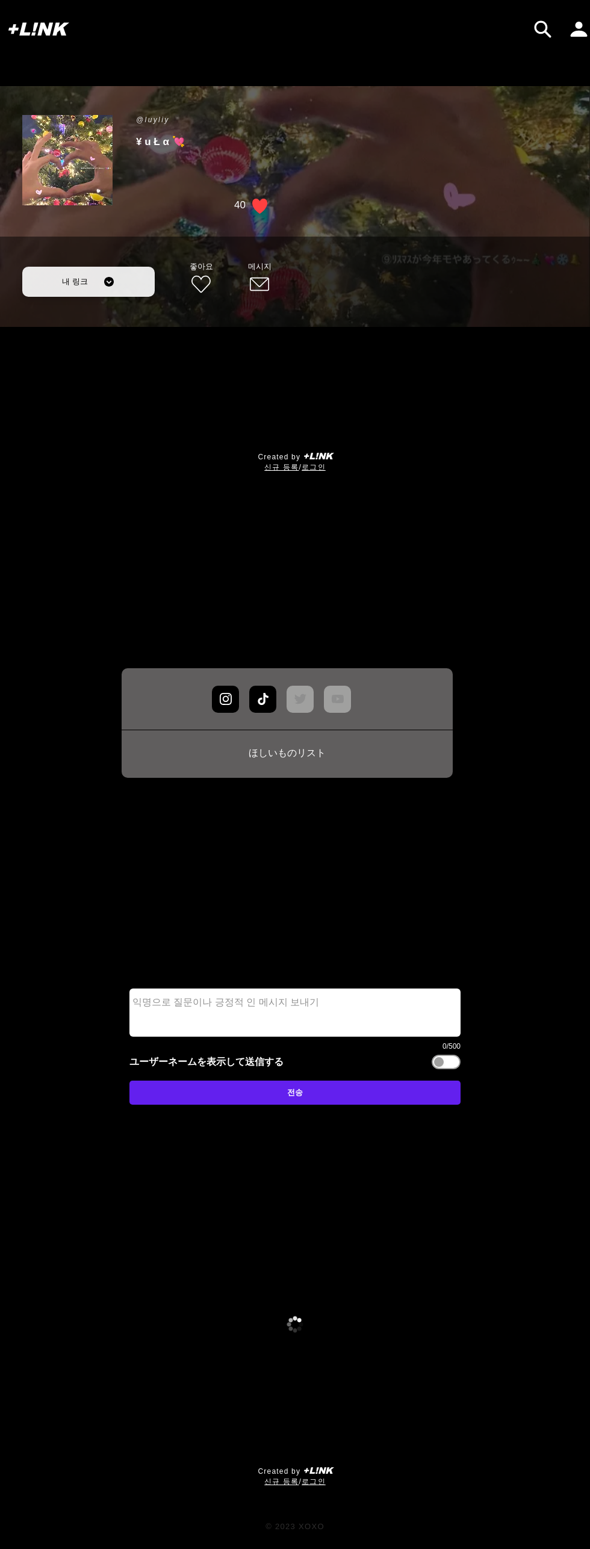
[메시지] (259, 279)
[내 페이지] (578, 29)
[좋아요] (201, 279)
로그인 (314, 467)
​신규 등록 (281, 467)
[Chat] (225, 699)
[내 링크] (88, 282)
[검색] (542, 29)
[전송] (295, 1093)
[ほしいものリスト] (287, 754)
